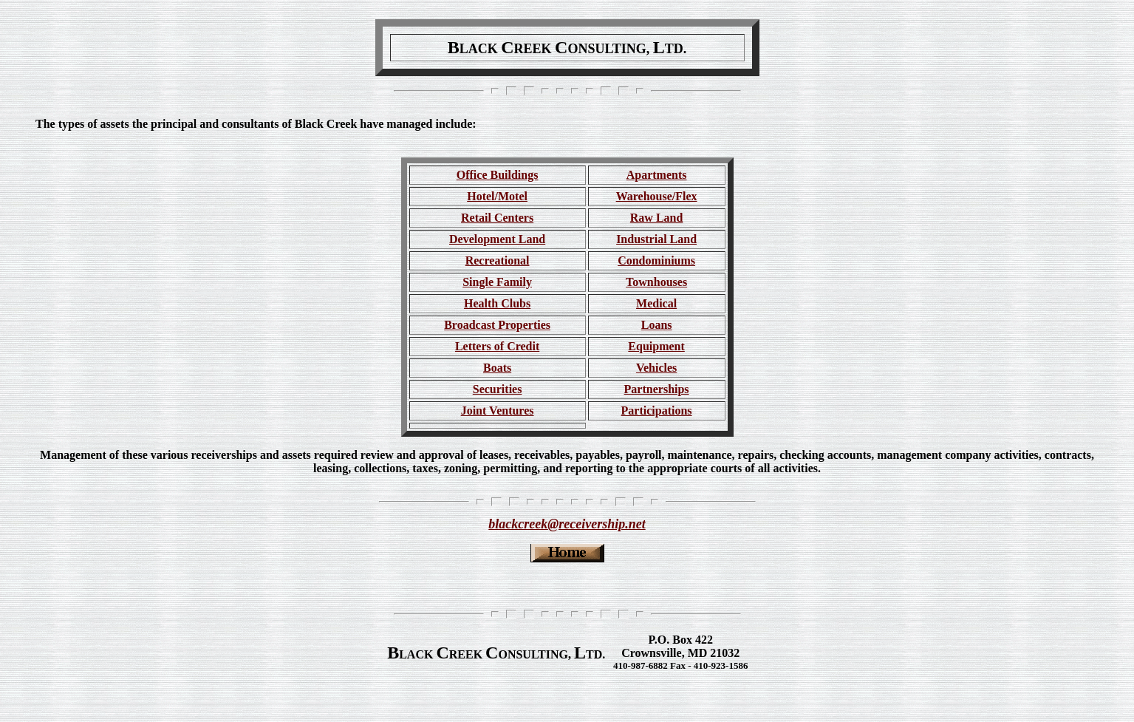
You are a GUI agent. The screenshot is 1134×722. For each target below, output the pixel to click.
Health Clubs (497, 303)
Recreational (497, 260)
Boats (497, 367)
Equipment (656, 346)
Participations (656, 410)
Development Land (497, 239)
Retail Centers (497, 217)
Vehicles (656, 367)
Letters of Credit (497, 346)
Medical (656, 303)
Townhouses (656, 282)
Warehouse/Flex (656, 196)
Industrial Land (656, 239)
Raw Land (656, 217)
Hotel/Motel (497, 196)
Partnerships (656, 389)
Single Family (497, 282)
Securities (497, 389)
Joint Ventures (497, 410)
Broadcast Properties (497, 325)
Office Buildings (498, 174)
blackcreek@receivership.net (566, 524)
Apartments (656, 174)
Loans (656, 325)
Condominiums (656, 260)
